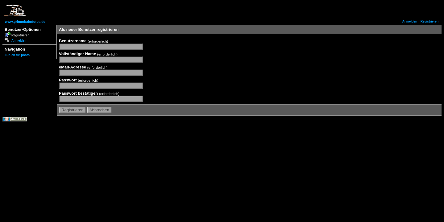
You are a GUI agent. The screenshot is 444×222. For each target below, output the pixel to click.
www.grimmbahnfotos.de (25, 21)
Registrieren (429, 21)
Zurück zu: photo (17, 55)
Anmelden (409, 21)
